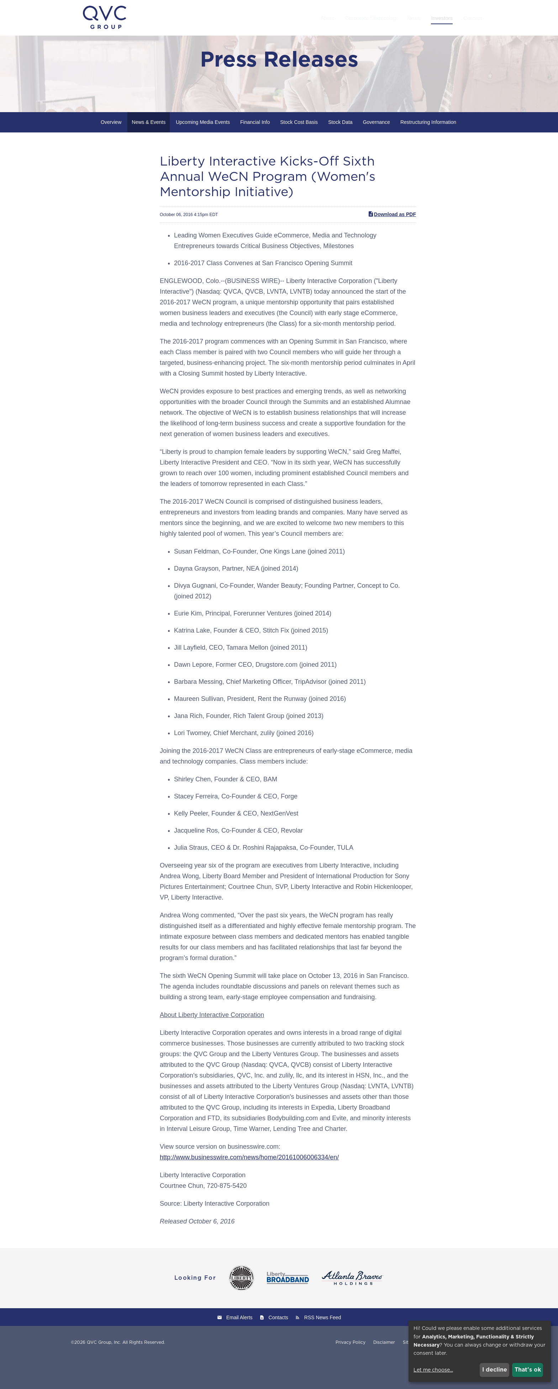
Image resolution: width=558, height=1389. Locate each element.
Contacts (278, 1348)
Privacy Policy (350, 1372)
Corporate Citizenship (370, 18)
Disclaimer (384, 1372)
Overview (111, 152)
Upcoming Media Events (203, 152)
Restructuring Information (428, 152)
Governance (376, 152)
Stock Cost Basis (299, 152)
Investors (442, 18)
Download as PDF (392, 244)
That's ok (528, 1369)
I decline (494, 1369)
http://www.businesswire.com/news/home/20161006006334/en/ (249, 1187)
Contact (472, 18)
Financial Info (255, 152)
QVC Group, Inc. (104, 1372)
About (327, 18)
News (414, 18)
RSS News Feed (322, 1348)
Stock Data (340, 152)
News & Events (148, 152)
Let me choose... (433, 1370)
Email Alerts (239, 1348)
